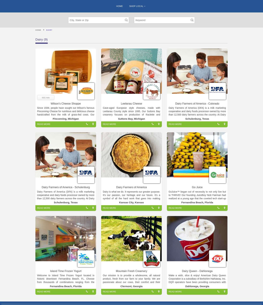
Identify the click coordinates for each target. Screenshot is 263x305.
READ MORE (43, 124)
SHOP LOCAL (137, 6)
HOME (119, 6)
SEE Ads (46, 98)
